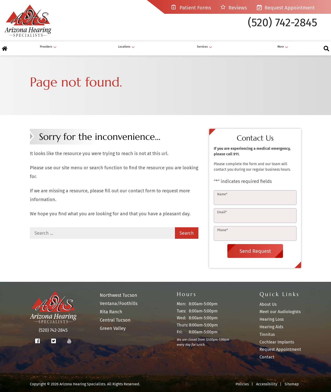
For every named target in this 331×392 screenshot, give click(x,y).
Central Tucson (115, 316)
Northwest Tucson (118, 291)
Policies (242, 380)
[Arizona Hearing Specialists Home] (33, 22)
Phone (222, 226)
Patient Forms (191, 8)
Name (222, 190)
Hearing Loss (272, 315)
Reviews (234, 8)
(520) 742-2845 (282, 26)
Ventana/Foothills (118, 299)
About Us (268, 300)
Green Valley (113, 324)
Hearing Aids (271, 322)
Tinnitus (267, 330)
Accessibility (266, 380)
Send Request (255, 247)
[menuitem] (128, 44)
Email (222, 208)
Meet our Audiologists (280, 307)
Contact (267, 352)
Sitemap (292, 380)
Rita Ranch (111, 307)
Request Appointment (286, 8)
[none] (154, 44)
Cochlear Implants (277, 337)
